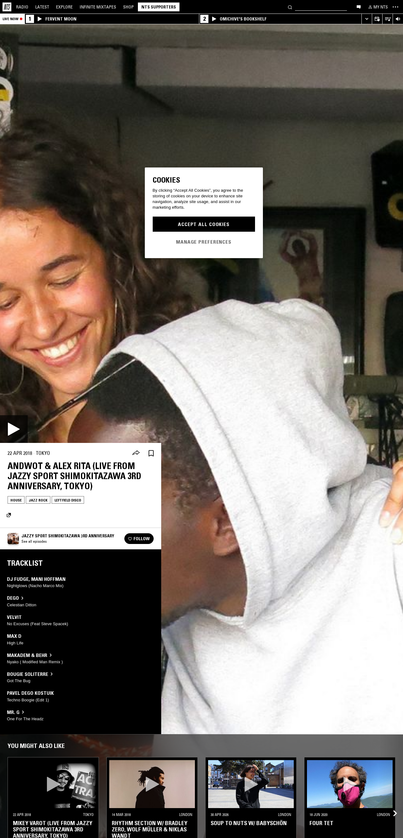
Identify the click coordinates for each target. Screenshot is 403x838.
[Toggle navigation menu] (395, 7)
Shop (128, 7)
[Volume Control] (398, 19)
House (16, 500)
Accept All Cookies (204, 224)
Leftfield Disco (67, 500)
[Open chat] (358, 6)
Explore (64, 7)
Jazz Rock (38, 500)
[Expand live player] (366, 19)
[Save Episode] (151, 453)
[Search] (290, 7)
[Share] (136, 453)
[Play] (14, 429)
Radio (22, 7)
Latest (42, 7)
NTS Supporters (158, 7)
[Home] (7, 7)
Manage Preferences (203, 242)
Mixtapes (98, 7)
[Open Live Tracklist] (387, 19)
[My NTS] (377, 7)
